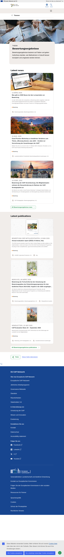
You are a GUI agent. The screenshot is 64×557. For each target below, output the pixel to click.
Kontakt (13, 428)
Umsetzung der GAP (18, 410)
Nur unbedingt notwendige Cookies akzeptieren (40, 553)
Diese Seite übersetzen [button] (30, 357)
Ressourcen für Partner (18, 492)
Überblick (14, 393)
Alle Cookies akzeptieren (14, 553)
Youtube (16, 458)
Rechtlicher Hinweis (17, 511)
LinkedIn (16, 449)
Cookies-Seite (53, 543)
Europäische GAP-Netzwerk (20, 380)
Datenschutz (15, 432)
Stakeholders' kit (16, 402)
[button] (23, 207)
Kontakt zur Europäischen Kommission (24, 481)
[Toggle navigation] (51, 11)
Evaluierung (15, 419)
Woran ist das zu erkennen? (54, 1)
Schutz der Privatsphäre (19, 506)
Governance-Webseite (18, 389)
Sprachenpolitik (16, 498)
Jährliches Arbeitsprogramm (20, 385)
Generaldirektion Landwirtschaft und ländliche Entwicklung (30, 477)
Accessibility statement (18, 436)
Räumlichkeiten (16, 398)
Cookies (13, 502)
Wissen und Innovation (18, 415)
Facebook (17, 445)
